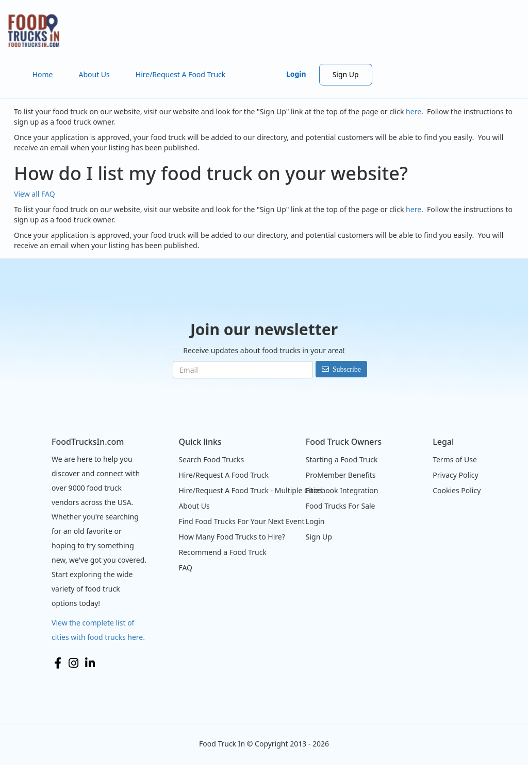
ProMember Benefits (341, 475)
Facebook (57, 663)
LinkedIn (90, 663)
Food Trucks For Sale (340, 506)
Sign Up (346, 74)
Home (42, 74)
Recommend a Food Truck (222, 552)
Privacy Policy (455, 475)
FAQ (185, 567)
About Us (93, 74)
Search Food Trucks (211, 459)
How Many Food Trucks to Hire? (231, 537)
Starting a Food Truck (342, 459)
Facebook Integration (342, 490)
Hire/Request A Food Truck (181, 74)
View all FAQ (34, 194)
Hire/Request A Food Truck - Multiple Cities (250, 490)
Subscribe (347, 369)
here (413, 111)
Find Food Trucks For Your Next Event (241, 521)
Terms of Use (455, 459)
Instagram (73, 663)
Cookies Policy (457, 490)
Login (296, 74)
